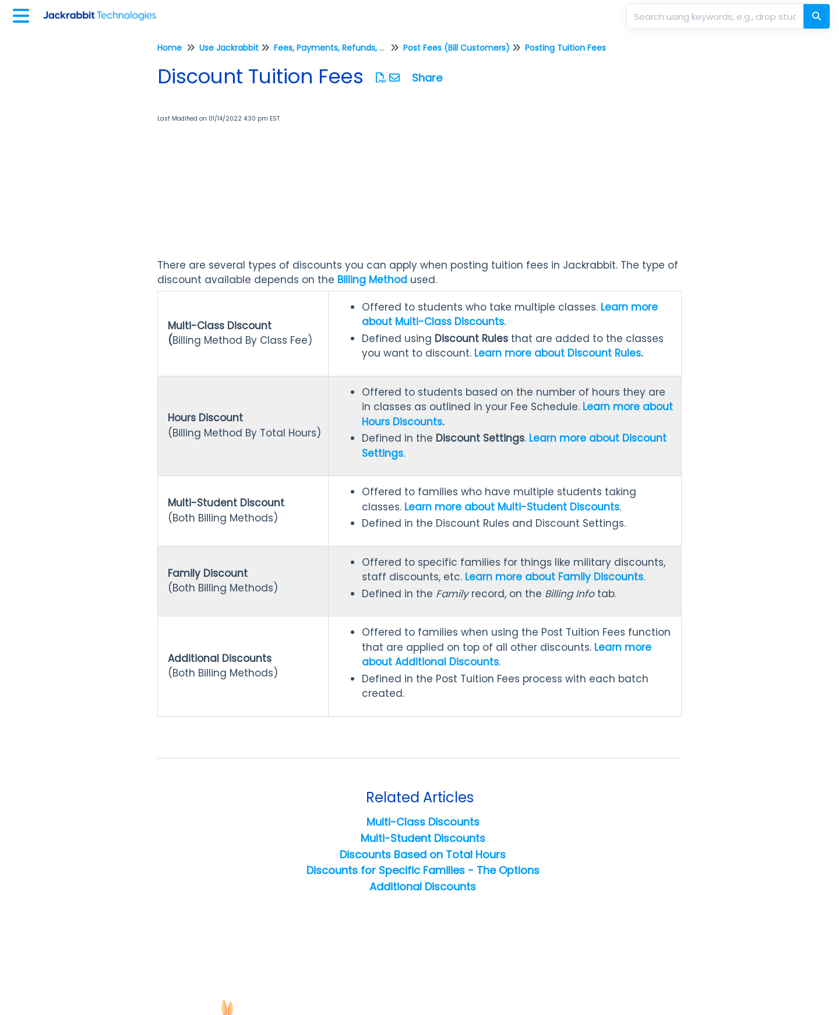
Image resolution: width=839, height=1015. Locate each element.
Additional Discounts (422, 886)
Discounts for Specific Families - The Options (423, 870)
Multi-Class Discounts (423, 822)
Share (427, 78)
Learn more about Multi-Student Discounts (511, 507)
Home (169, 48)
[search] (716, 16)
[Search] (816, 16)
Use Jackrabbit (229, 48)
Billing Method (372, 280)
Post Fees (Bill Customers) (456, 48)
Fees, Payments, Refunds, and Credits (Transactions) (382, 48)
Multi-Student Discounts (423, 838)
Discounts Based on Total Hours (423, 854)
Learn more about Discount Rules (557, 353)
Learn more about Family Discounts (554, 577)
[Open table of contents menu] (23, 14)
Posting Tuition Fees (565, 48)
